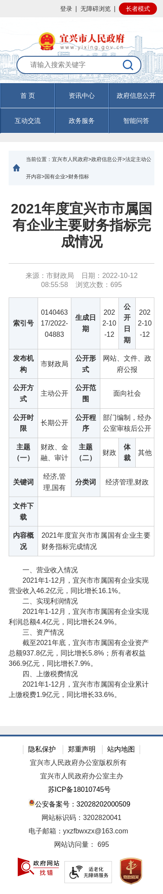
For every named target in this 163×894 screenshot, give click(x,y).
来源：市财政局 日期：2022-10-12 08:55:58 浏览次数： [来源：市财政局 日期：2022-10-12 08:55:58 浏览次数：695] (82, 280)
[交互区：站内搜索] (81, 69)
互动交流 (28, 120)
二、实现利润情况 (43, 601)
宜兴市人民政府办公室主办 (81, 776)
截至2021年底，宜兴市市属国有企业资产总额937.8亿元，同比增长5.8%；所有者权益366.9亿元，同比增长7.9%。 (79, 653)
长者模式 (138, 8)
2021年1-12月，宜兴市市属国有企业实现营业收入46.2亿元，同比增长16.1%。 (79, 585)
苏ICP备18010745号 (79, 789)
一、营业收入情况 (43, 570)
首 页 (27, 95)
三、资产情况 (36, 632)
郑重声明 (82, 749)
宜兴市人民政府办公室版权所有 (78, 762)
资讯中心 (82, 95)
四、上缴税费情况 (43, 674)
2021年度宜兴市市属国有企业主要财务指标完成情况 (81, 225)
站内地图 (121, 749)
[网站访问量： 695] (81, 844)
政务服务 (82, 120)
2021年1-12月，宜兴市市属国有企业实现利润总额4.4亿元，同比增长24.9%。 (79, 617)
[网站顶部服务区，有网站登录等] (81, 8)
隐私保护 (42, 749)
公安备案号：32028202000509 (80, 803)
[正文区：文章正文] (81, 455)
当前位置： (39, 159)
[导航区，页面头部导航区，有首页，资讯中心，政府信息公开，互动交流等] (81, 108)
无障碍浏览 (95, 8)
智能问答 (136, 120)
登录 (66, 8)
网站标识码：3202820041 (81, 817)
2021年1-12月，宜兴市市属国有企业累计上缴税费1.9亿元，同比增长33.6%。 (79, 689)
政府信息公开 (136, 95)
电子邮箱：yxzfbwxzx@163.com (78, 831)
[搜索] (128, 65)
